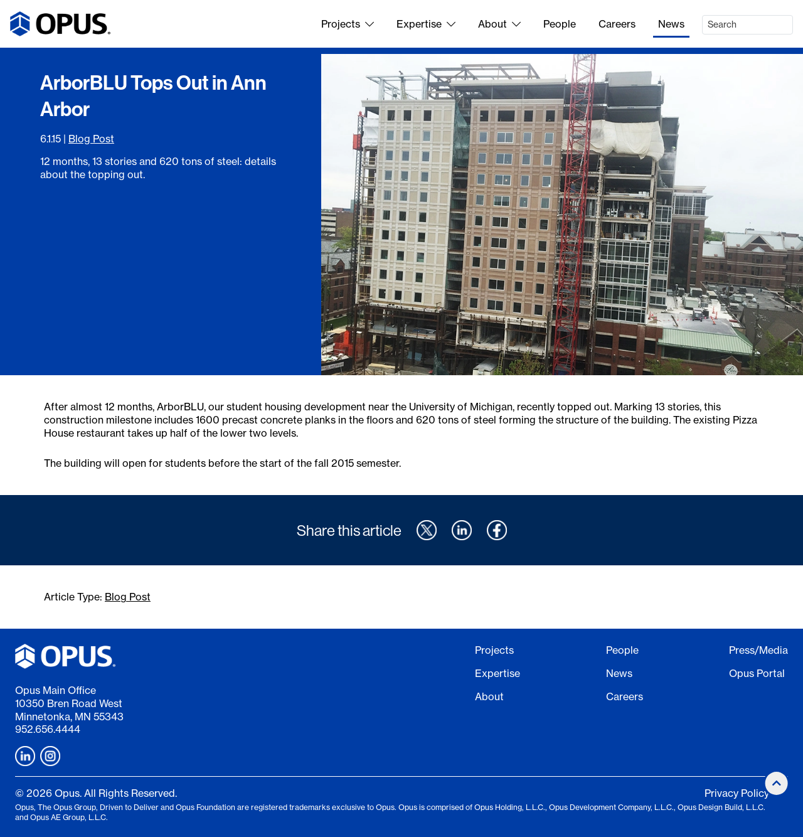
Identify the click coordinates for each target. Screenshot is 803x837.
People (559, 24)
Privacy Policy (737, 793)
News (671, 24)
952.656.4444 (47, 729)
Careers (616, 24)
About (499, 24)
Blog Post (91, 138)
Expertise (425, 24)
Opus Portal (757, 673)
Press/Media (758, 650)
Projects (347, 24)
